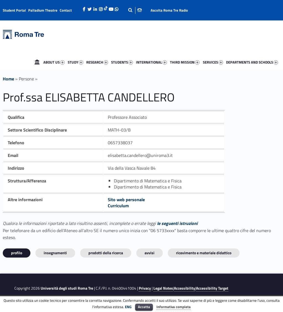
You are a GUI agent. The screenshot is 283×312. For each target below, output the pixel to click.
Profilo (16, 253)
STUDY (75, 62)
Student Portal (14, 10)
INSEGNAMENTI (55, 253)
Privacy (145, 288)
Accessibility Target (212, 288)
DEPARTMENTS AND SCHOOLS (252, 62)
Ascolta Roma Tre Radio (169, 10)
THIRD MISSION (185, 62)
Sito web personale (126, 199)
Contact (66, 10)
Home (37, 62)
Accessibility (184, 288)
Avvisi (149, 253)
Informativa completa (173, 307)
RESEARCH (97, 62)
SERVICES (213, 62)
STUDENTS (122, 62)
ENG (128, 307)
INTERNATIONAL (151, 62)
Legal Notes (163, 288)
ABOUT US (54, 62)
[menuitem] (37, 62)
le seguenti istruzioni (177, 223)
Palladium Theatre (42, 10)
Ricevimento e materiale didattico (203, 253)
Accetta (144, 307)
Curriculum (118, 205)
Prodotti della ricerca (105, 253)
